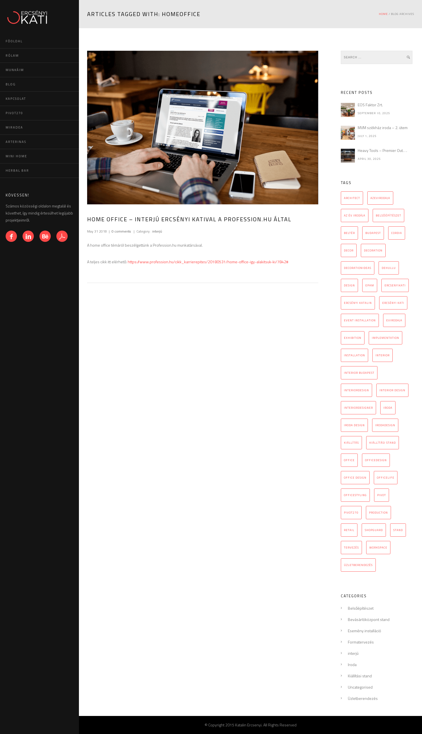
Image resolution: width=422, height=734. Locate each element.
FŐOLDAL (14, 41)
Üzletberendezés (363, 698)
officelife (385, 478)
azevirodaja (380, 198)
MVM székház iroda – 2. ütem (383, 128)
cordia (396, 233)
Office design (355, 478)
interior (382, 355)
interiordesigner (358, 408)
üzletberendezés (358, 565)
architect (352, 198)
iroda (387, 408)
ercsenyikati (395, 285)
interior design (392, 390)
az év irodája (354, 215)
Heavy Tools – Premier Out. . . (382, 150)
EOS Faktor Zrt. (370, 105)
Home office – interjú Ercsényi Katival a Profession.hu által (189, 219)
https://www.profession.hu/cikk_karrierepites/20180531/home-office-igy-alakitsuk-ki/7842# (208, 262)
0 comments (121, 231)
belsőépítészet (388, 215)
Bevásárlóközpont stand (369, 619)
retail (349, 530)
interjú (156, 231)
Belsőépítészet (361, 608)
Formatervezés (361, 642)
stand (398, 530)
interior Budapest (359, 373)
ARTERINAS (16, 142)
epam (369, 285)
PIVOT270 (14, 113)
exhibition (352, 338)
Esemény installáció (364, 631)
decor (348, 250)
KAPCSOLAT (16, 98)
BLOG (11, 84)
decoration (373, 250)
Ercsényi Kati (393, 303)
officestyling (355, 495)
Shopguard (374, 530)
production (378, 512)
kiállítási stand (382, 443)
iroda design (354, 425)
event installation (360, 320)
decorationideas (357, 268)
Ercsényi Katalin (358, 303)
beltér (349, 233)
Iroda (352, 664)
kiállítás (351, 443)
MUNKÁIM (15, 70)
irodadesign (385, 425)
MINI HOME (16, 156)
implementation (385, 338)
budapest (373, 233)
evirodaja (394, 320)
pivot (381, 495)
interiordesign (356, 390)
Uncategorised (360, 687)
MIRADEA (14, 127)
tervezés (351, 547)
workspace (378, 547)
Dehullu (389, 268)
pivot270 (351, 512)
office (349, 460)
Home (383, 14)
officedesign (376, 460)
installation (354, 355)
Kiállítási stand (360, 676)
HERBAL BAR (17, 170)
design (349, 285)
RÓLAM (12, 55)
